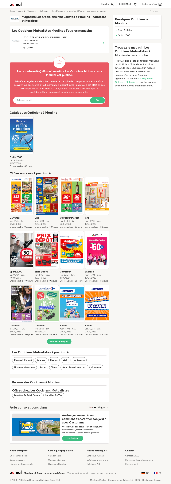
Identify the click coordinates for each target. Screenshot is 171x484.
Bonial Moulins (16, 11)
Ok (97, 100)
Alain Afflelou (123, 30)
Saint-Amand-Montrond (74, 367)
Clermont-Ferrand (23, 360)
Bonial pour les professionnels (139, 460)
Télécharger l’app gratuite (21, 464)
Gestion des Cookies (152, 480)
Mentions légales (98, 480)
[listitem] (22, 142)
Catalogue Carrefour (57, 464)
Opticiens (43, 11)
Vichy (66, 360)
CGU (137, 480)
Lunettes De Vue (53, 395)
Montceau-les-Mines (24, 367)
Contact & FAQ (132, 456)
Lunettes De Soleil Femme (27, 395)
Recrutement (131, 464)
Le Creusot (79, 360)
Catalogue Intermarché (97, 460)
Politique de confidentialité (120, 480)
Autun (43, 367)
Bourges (41, 360)
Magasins (31, 11)
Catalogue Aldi (93, 464)
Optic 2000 (122, 35)
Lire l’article (73, 438)
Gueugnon (96, 367)
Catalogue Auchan (95, 456)
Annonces (156, 11)
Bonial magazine (17, 460)
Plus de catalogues (59, 341)
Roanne (54, 360)
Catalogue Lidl (54, 456)
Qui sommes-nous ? (19, 456)
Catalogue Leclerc (56, 460)
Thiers (54, 367)
